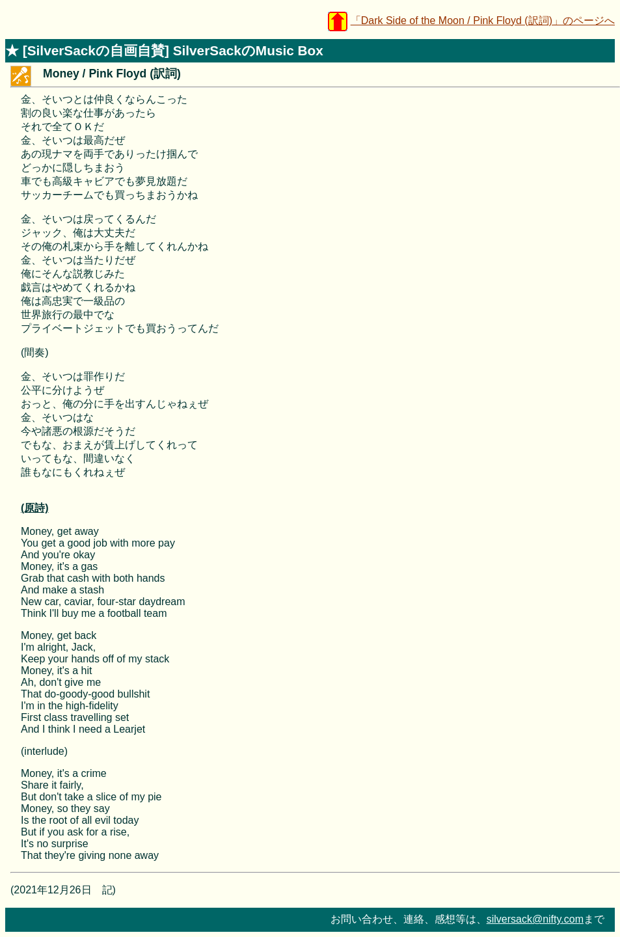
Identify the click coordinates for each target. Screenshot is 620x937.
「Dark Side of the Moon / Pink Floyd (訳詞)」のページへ (483, 20)
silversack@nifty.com (535, 919)
